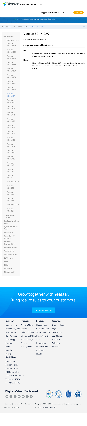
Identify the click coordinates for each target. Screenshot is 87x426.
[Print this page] (84, 26)
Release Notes (11, 27)
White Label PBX (43, 332)
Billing (6, 265)
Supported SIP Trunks (50, 13)
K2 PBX (40, 4)
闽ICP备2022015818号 (47, 407)
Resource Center (59, 325)
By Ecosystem (42, 346)
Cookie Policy (15, 407)
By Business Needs (41, 352)
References (8, 268)
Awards (8, 350)
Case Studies (57, 332)
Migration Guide (9, 272)
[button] (3, 36)
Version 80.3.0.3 (13, 205)
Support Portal (11, 365)
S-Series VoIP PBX (28, 336)
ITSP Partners (11, 336)
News (7, 346)
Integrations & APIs (42, 338)
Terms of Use (18, 404)
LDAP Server (8, 258)
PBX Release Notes (24, 27)
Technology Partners (10, 341)
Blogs (54, 328)
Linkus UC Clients (28, 332)
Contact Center (42, 328)
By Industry (41, 343)
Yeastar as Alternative (14, 375)
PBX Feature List (12, 372)
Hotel (6, 261)
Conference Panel (10, 254)
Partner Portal (11, 368)
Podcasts (55, 346)
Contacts (8, 404)
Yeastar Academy (12, 383)
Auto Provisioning (10, 247)
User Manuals (57, 336)
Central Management (26, 345)
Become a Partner (43, 310)
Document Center (28, 4)
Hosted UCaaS (42, 325)
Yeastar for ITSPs (12, 379)
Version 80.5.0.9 (13, 182)
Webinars (56, 343)
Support (66, 13)
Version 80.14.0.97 (38, 27)
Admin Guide (8, 232)
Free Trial (78, 13)
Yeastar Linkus (9, 251)
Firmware (56, 339)
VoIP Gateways (27, 339)
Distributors (10, 332)
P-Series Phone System (27, 327)
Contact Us (10, 361)
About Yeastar (11, 325)
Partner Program (12, 328)
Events (8, 354)
